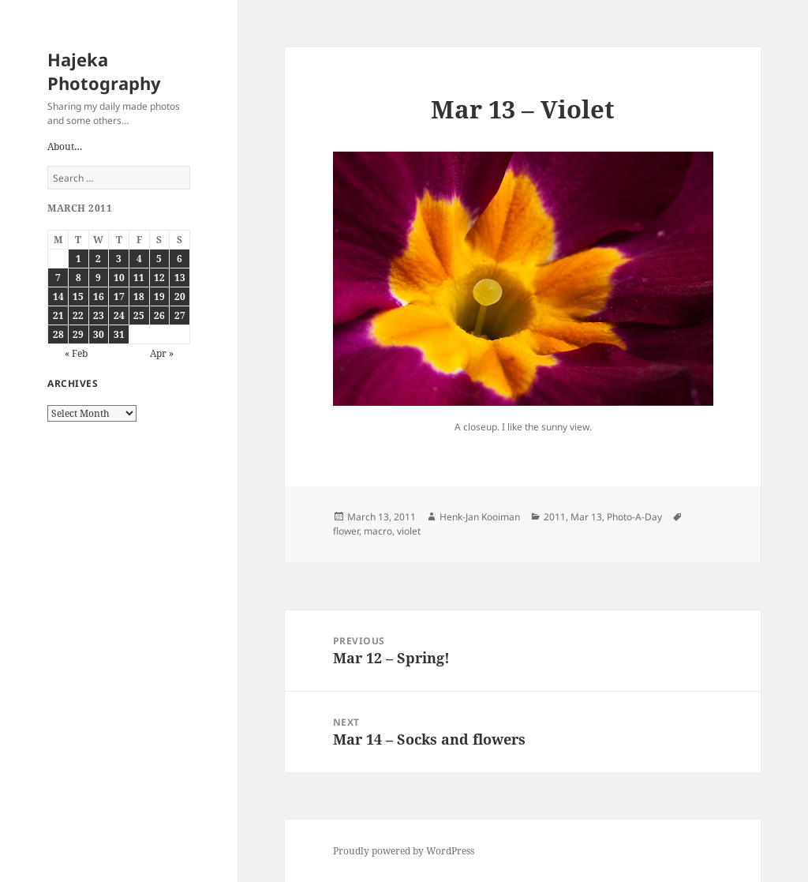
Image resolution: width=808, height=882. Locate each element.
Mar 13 (586, 517)
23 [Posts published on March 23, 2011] (98, 315)
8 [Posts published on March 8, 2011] (78, 277)
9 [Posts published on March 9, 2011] (98, 277)
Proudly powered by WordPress (403, 851)
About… (64, 146)
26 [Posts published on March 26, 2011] (159, 315)
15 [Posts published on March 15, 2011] (78, 296)
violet (409, 531)
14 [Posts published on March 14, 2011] (58, 296)
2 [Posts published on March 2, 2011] (98, 258)
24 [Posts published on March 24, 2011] (119, 315)
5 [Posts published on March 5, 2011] (159, 258)
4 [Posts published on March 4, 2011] (139, 258)
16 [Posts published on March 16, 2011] (98, 296)
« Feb (76, 353)
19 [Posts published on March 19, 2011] (159, 296)
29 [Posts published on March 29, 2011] (78, 334)
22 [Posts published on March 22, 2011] (78, 315)
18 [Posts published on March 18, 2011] (138, 296)
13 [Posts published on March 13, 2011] (179, 277)
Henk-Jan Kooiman (480, 517)
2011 (555, 517)
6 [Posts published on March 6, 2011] (179, 258)
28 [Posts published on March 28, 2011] (58, 334)
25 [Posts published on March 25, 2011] (138, 315)
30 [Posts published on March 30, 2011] (98, 334)
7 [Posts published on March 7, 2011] (58, 277)
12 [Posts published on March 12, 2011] (159, 277)
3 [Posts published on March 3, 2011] (119, 258)
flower (346, 531)
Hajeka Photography (104, 71)
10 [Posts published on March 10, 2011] (119, 277)
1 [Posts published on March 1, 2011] (78, 258)
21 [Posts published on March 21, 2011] (58, 315)
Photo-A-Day (634, 517)
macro (378, 531)
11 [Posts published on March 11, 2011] (138, 277)
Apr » (162, 353)
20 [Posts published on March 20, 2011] (179, 296)
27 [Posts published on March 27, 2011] (179, 315)
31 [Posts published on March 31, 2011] (119, 334)
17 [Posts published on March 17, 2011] (119, 296)
